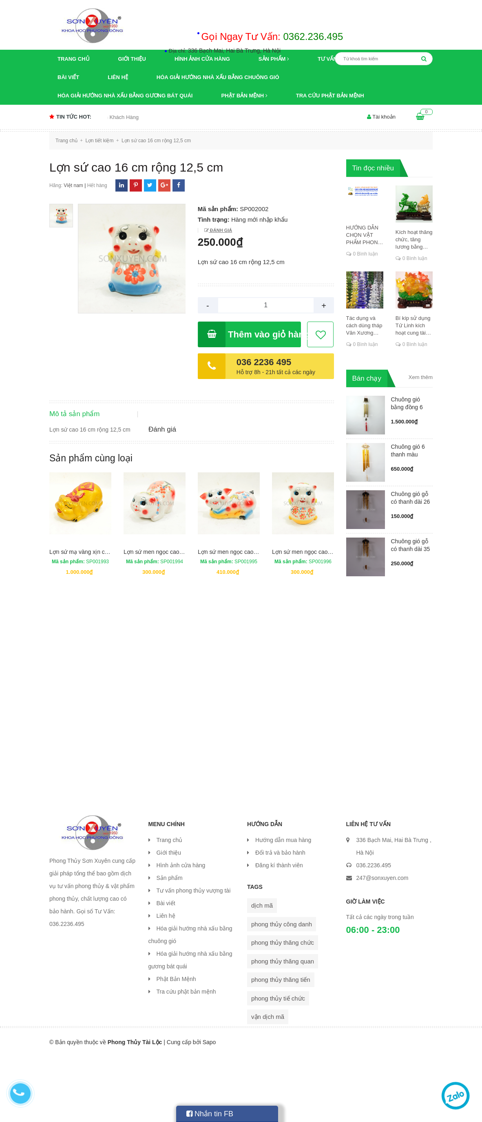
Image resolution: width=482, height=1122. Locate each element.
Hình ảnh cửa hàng (202, 59)
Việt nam (73, 185)
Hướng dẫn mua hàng (283, 905)
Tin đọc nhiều (373, 168)
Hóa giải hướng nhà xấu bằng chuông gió (218, 77)
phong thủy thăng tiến (280, 1045)
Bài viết (68, 77)
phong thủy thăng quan (282, 1026)
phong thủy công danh (281, 989)
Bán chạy (366, 378)
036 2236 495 (264, 362)
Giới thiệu (132, 59)
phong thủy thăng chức (282, 1008)
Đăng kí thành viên (279, 931)
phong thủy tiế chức (278, 1063)
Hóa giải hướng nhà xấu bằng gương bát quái (124, 96)
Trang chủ (73, 59)
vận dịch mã (267, 1082)
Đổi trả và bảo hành (280, 918)
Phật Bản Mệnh (244, 96)
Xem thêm (421, 377)
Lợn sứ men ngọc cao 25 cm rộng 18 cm (323, 617)
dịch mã (262, 971)
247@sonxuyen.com (382, 943)
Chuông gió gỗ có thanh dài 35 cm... (410, 549)
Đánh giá (220, 230)
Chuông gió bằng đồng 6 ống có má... (407, 407)
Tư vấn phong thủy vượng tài (194, 956)
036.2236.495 (373, 931)
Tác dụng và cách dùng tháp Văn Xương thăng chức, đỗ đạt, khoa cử (364, 326)
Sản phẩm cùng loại (91, 523)
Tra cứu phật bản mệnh (330, 96)
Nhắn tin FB (209, 1114)
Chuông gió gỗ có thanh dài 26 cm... (410, 502)
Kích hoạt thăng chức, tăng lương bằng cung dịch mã (414, 240)
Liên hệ (118, 77)
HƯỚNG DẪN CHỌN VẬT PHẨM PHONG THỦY (364, 235)
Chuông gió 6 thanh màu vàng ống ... (408, 454)
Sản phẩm (274, 59)
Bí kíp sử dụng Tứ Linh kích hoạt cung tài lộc (413, 326)
